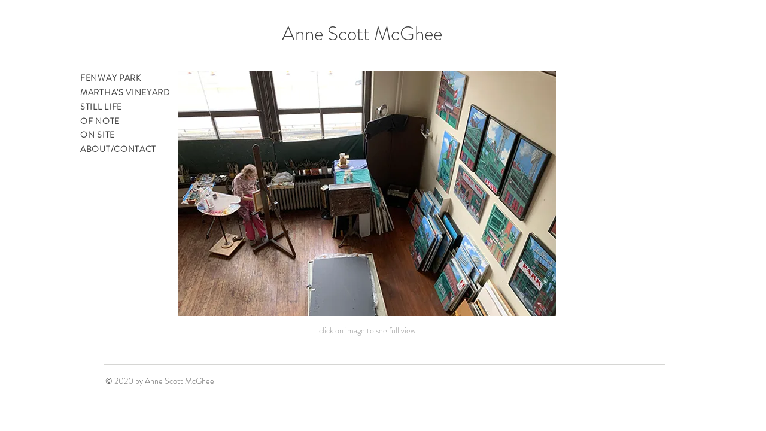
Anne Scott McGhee (362, 33)
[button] (367, 193)
